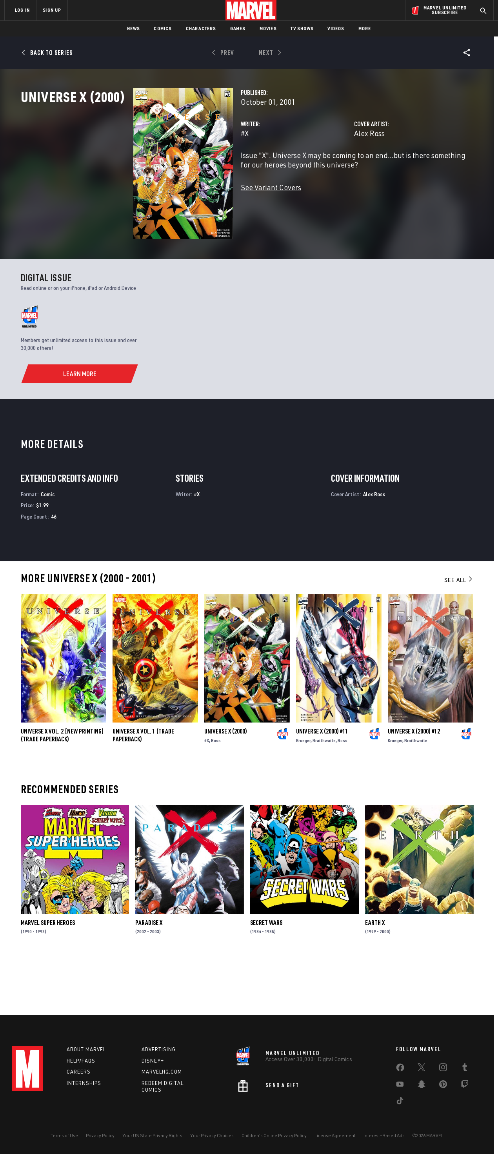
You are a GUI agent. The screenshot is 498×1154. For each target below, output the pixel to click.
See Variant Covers (192, 221)
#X (166, 167)
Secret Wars (266, 973)
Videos (335, 28)
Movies (268, 28)
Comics (162, 28)
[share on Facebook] (400, 1069)
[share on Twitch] (465, 1086)
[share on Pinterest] (443, 1086)
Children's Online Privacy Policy (274, 1135)
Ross (216, 792)
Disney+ (153, 1061)
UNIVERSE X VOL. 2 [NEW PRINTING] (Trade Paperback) (62, 786)
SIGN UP (52, 10)
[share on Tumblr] (465, 1069)
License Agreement (335, 1135)
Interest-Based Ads (384, 1135)
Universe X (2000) (225, 782)
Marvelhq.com (162, 1071)
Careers (79, 1071)
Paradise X (148, 973)
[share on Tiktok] (400, 1102)
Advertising (159, 1049)
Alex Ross (329, 167)
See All (458, 631)
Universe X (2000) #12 (414, 782)
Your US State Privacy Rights (152, 1135)
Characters (201, 28)
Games (237, 28)
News (133, 28)
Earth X (375, 973)
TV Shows (302, 28)
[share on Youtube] (400, 1086)
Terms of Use (64, 1135)
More (364, 28)
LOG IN (22, 10)
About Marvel (86, 1049)
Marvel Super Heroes (48, 973)
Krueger (303, 792)
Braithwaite (324, 792)
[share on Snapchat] (421, 1086)
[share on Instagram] (443, 1069)
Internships (84, 1083)
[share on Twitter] (421, 1069)
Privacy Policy (100, 1135)
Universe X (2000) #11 (322, 782)
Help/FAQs (81, 1061)
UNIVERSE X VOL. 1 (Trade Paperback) (143, 786)
